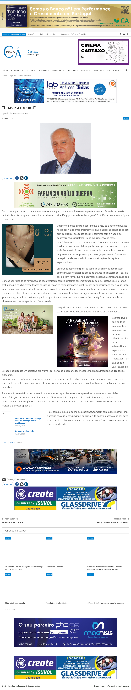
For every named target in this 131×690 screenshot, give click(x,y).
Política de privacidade (79, 34)
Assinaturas (55, 34)
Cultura (29, 70)
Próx (12, 442)
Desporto (42, 70)
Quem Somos (33, 34)
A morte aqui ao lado (24, 431)
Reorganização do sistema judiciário (113, 522)
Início (5, 70)
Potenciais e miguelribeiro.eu (118, 686)
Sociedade (72, 70)
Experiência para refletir (13, 522)
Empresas (97, 70)
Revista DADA (113, 70)
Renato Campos (20, 480)
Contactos (65, 34)
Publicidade (44, 34)
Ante (5, 442)
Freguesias (57, 70)
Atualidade (16, 70)
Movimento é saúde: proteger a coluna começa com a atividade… (28, 420)
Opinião (84, 70)
